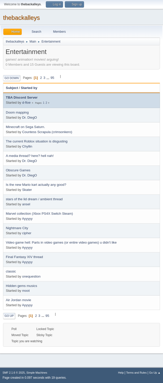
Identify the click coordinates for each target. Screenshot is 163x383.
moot (26, 291)
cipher (26, 233)
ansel (26, 204)
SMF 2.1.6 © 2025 (14, 372)
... (48, 78)
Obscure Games (18, 170)
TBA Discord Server (21, 97)
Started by (29, 88)
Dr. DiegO (29, 117)
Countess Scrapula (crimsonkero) (47, 132)
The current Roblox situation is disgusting (37, 141)
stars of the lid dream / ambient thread (34, 199)
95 (52, 78)
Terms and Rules (136, 372)
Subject (12, 88)
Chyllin (27, 146)
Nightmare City (17, 228)
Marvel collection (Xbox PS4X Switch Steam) (39, 213)
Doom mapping (17, 112)
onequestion (31, 276)
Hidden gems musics (21, 286)
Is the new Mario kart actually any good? (36, 185)
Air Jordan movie (18, 300)
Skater (27, 190)
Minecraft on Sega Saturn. (25, 127)
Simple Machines (36, 372)
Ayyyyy (27, 219)
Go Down (12, 78)
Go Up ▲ (154, 372)
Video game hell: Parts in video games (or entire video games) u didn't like (61, 242)
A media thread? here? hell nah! (30, 156)
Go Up (9, 315)
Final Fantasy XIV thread (24, 257)
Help (121, 372)
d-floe (26, 102)
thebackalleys (21, 17)
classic (11, 271)
